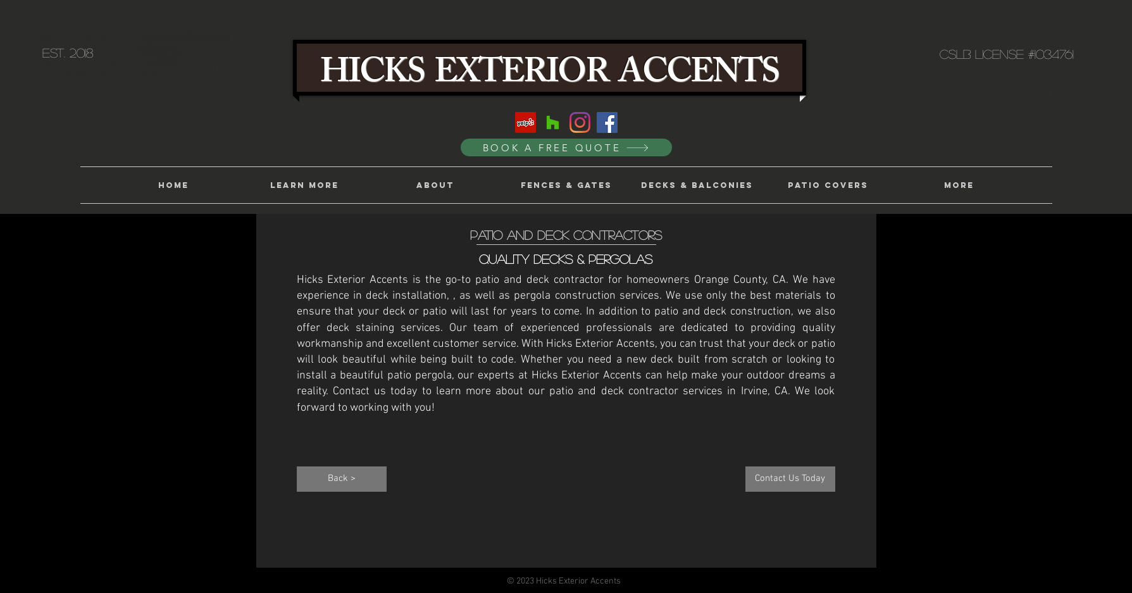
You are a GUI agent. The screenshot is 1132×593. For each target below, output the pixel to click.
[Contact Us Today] (790, 479)
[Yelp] (525, 122)
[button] (304, 185)
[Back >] (342, 479)
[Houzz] (552, 122)
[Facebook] (607, 122)
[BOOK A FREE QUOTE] (566, 147)
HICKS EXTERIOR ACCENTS (549, 75)
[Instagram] (579, 122)
